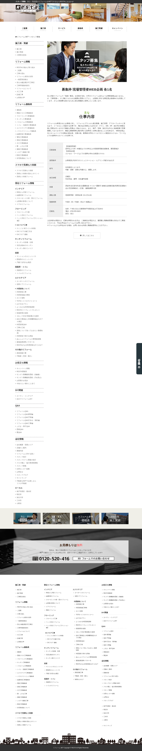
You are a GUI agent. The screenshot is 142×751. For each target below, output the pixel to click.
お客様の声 (21, 97)
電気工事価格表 (22, 137)
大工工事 (20, 91)
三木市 (19, 500)
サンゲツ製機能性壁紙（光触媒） (29, 374)
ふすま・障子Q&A (23, 426)
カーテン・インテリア (25, 396)
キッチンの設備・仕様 (25, 242)
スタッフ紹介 (21, 457)
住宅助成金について (24, 158)
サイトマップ (21, 478)
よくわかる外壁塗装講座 (26, 307)
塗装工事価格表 (22, 140)
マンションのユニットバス (26, 256)
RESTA (73, 748)
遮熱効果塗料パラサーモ (26, 342)
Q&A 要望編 (107, 634)
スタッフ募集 (21, 466)
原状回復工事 (21, 353)
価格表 (80, 29)
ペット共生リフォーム (25, 215)
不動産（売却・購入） (25, 356)
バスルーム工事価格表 (25, 122)
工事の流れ (21, 73)
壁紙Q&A (20, 429)
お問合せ (20, 472)
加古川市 (20, 497)
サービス (62, 29)
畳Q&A (19, 432)
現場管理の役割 (22, 313)
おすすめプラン (22, 304)
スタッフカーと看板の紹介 (26, 460)
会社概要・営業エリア (25, 445)
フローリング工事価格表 (26, 116)
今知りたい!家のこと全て (26, 383)
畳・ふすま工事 (22, 146)
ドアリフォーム (51, 606)
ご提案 (25, 29)
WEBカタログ (79, 679)
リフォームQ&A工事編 (25, 423)
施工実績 (99, 29)
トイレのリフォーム (24, 273)
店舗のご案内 (21, 448)
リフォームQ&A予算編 (25, 417)
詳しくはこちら (87, 235)
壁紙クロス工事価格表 (25, 113)
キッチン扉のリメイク (25, 248)
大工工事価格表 (22, 143)
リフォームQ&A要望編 (25, 414)
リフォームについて (24, 88)
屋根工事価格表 (22, 149)
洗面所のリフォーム (24, 270)
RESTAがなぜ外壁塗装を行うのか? (29, 345)
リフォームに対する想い (26, 454)
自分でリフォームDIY (24, 399)
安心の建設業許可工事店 (26, 82)
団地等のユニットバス (25, 259)
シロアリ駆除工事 (23, 152)
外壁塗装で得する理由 (25, 336)
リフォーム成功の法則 (25, 76)
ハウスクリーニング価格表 (26, 131)
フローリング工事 (23, 212)
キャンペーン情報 (23, 368)
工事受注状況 (21, 55)
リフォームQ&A (22, 411)
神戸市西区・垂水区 (24, 491)
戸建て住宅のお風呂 (24, 262)
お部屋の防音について (25, 201)
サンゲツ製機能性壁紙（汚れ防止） (30, 377)
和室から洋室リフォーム (26, 192)
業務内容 (20, 451)
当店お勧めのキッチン (25, 245)
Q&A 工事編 (107, 645)
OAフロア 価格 (22, 234)
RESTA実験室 (22, 371)
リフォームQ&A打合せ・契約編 (28, 420)
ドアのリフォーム (23, 204)
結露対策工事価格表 (24, 134)
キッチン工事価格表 (24, 119)
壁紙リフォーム (51, 610)
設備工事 (20, 94)
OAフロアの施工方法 (24, 231)
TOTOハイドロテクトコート (27, 301)
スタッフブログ (22, 475)
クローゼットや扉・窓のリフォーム (30, 198)
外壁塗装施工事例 (23, 295)
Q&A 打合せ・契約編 (110, 641)
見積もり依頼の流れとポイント (28, 173)
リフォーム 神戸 (22, 37)
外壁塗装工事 (21, 292)
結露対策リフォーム (24, 195)
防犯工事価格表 (22, 155)
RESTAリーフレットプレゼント (28, 310)
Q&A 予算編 (107, 638)
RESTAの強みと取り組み (26, 67)
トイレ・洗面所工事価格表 (26, 125)
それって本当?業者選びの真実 (28, 316)
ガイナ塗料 (21, 298)
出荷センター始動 (23, 469)
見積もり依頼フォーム (25, 176)
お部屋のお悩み (22, 380)
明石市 (19, 494)
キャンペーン (117, 29)
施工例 (43, 29)
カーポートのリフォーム (26, 281)
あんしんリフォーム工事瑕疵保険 (29, 339)
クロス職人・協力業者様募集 (27, 463)
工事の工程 (21, 327)
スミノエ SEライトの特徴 (26, 228)
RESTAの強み (27, 518)
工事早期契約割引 (23, 85)
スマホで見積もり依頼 (25, 170)
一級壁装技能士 (22, 79)
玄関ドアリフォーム (24, 284)
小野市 (19, 503)
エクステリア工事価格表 (26, 128)
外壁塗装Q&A (22, 324)
